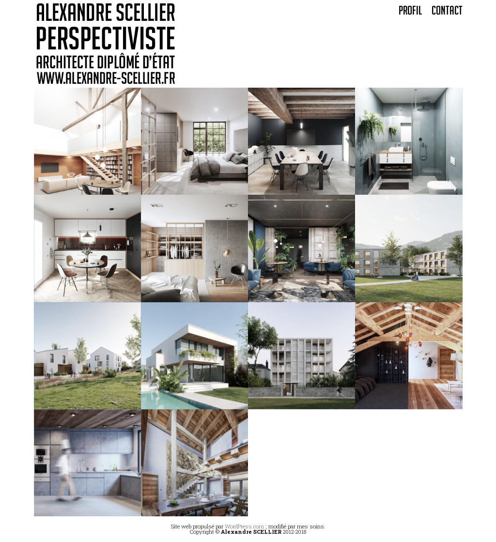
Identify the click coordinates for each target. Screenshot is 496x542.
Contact (447, 12)
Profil (410, 12)
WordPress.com (244, 526)
